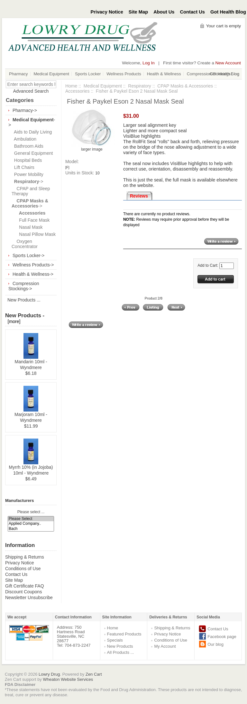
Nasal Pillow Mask (34, 234)
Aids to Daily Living (32, 131)
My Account (165, 646)
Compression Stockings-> (23, 286)
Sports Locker (88, 73)
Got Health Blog (228, 11)
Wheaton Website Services (68, 679)
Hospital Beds (27, 160)
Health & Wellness (164, 73)
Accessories (77, 91)
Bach (31, 528)
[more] (12, 321)
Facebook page (221, 636)
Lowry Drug (49, 674)
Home (71, 85)
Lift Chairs (23, 167)
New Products (120, 646)
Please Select (31, 518)
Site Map (138, 11)
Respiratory (139, 85)
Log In (148, 62)
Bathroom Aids (27, 146)
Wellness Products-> (33, 264)
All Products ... (120, 652)
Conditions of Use (23, 568)
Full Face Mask (31, 220)
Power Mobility (27, 174)
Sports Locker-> (28, 255)
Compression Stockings (209, 73)
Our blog (215, 644)
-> (27, 181)
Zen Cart (94, 674)
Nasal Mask (27, 227)
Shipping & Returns (24, 557)
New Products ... (24, 299)
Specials (115, 640)
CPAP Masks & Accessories (185, 85)
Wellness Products (123, 73)
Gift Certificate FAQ (24, 585)
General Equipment (32, 153)
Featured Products (124, 634)
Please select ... (31, 512)
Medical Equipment (51, 73)
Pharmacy (18, 73)
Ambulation (24, 139)
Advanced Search (31, 91)
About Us (163, 11)
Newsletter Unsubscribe (29, 597)
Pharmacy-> (25, 110)
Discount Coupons (23, 591)
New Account (228, 62)
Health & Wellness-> (33, 274)
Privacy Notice (107, 11)
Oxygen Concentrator (25, 244)
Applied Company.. (31, 523)
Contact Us (192, 11)
